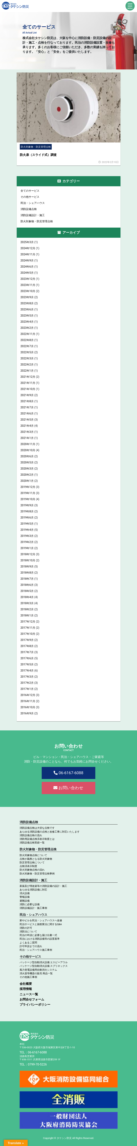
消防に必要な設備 (30, 904)
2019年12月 (28, 487)
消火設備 (25, 893)
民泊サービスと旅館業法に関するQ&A (41, 924)
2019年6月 (27, 517)
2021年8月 (27, 401)
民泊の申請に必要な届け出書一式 (38, 935)
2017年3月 (27, 676)
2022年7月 (27, 346)
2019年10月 (28, 499)
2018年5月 (27, 591)
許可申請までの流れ (31, 946)
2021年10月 (28, 389)
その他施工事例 (28, 977)
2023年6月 (27, 309)
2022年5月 (27, 352)
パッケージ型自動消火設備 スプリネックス (44, 965)
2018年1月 (27, 615)
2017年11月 (28, 627)
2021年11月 (28, 383)
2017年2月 (27, 683)
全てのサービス (30, 190)
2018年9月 (27, 566)
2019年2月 (27, 542)
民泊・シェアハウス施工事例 (36, 949)
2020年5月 (27, 462)
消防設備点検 (29, 209)
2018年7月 (27, 578)
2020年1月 (27, 481)
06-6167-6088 (68, 773)
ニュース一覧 (29, 994)
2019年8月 (27, 511)
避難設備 (25, 900)
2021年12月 (28, 376)
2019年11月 (28, 493)
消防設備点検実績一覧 (32, 842)
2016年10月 (28, 707)
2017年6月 (27, 658)
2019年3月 (27, 536)
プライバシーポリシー (35, 1004)
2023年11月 (28, 285)
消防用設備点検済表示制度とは (37, 839)
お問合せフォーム (32, 999)
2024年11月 (28, 254)
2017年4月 (27, 670)
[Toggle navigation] (130, 5)
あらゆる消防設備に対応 (33, 889)
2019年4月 (27, 529)
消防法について (28, 931)
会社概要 (26, 984)
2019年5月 (27, 523)
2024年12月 (28, 248)
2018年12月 (28, 554)
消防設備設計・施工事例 (33, 908)
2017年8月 (27, 646)
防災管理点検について (32, 862)
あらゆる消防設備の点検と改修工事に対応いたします (50, 831)
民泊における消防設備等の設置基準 (40, 938)
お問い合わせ (68, 787)
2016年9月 (27, 713)
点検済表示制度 (28, 866)
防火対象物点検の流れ (32, 869)
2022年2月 (27, 364)
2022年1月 (27, 370)
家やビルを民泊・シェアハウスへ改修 (41, 920)
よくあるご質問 (28, 942)
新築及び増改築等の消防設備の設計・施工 (43, 886)
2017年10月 (28, 634)
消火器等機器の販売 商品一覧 (36, 973)
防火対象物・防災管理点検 (37, 221)
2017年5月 (27, 664)
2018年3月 (27, 603)
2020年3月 (27, 468)
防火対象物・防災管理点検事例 (37, 873)
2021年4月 (27, 425)
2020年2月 (27, 474)
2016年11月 (28, 701)
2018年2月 (27, 609)
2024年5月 (27, 272)
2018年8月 (27, 572)
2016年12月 (28, 695)
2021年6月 (27, 413)
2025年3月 (27, 242)
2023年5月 (27, 315)
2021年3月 (27, 432)
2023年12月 (28, 279)
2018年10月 (28, 560)
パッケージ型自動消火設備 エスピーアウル (44, 962)
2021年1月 (27, 438)
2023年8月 (27, 303)
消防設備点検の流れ (31, 835)
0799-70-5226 (37, 1064)
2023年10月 (28, 291)
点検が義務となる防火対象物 (36, 858)
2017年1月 (27, 689)
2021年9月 (27, 395)
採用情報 (26, 989)
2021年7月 (27, 407)
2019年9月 (27, 505)
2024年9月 (27, 260)
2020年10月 (28, 450)
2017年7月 (27, 652)
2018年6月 (27, 585)
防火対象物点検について (33, 855)
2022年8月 (27, 340)
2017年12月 (28, 621)
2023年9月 (27, 297)
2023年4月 (27, 321)
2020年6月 (27, 456)
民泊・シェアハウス (33, 203)
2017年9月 (27, 640)
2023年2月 (27, 328)
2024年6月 (27, 266)
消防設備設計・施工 (33, 215)
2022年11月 (28, 334)
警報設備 (25, 896)
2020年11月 (28, 444)
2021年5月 (27, 419)
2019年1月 (27, 548)
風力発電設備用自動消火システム (38, 969)
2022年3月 (27, 358)
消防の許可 (26, 927)
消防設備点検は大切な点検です (37, 827)
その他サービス (30, 197)
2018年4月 (27, 597)
